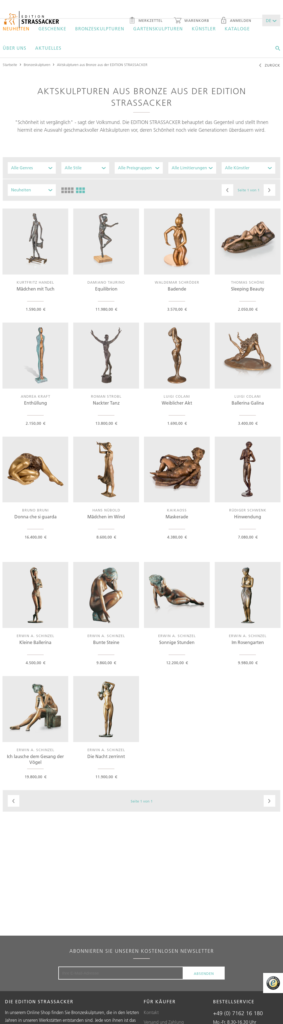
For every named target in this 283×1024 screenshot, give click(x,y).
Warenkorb (191, 21)
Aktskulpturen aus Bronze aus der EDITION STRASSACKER (102, 64)
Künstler (204, 28)
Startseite (10, 64)
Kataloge (237, 28)
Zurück (269, 66)
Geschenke (52, 28)
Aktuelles (48, 48)
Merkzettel (146, 21)
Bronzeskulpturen (99, 28)
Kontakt (151, 1012)
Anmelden (235, 21)
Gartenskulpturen (158, 28)
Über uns (14, 48)
